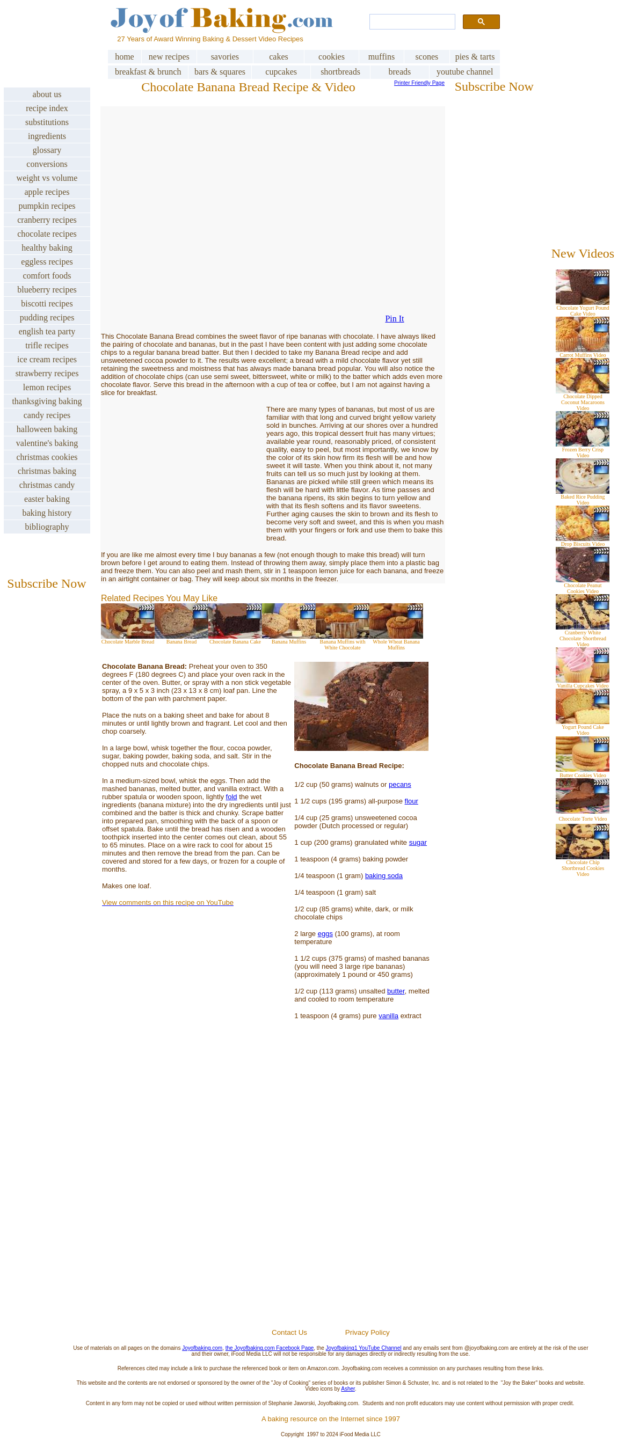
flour (411, 801)
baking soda (384, 876)
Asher (348, 1389)
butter (396, 991)
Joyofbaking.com (202, 1348)
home (124, 56)
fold (231, 797)
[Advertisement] (330, 1199)
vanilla (388, 1016)
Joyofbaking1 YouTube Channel (364, 1348)
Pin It (394, 318)
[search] (411, 22)
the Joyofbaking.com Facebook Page (270, 1348)
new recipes (169, 56)
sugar (418, 842)
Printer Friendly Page (419, 83)
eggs (325, 934)
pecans (400, 784)
